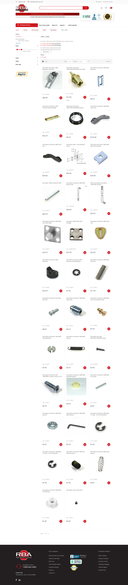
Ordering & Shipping (103, 564)
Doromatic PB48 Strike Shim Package (74, 222)
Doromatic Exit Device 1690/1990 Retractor (99, 68)
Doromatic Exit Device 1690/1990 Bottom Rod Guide (99, 145)
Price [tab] (17, 46)
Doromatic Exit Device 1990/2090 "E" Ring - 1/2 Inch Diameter (52, 452)
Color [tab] (17, 58)
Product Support (102, 567)
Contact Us (52, 573)
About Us (51, 570)
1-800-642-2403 (21, 1)
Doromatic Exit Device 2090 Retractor (50, 260)
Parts (44, 30)
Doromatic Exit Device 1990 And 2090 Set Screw (75, 452)
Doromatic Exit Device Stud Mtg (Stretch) (52, 298)
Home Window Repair (54, 564)
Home (17, 30)
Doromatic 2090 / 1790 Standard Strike (75, 145)
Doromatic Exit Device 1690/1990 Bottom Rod (75, 183)
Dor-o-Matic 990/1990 (45, 43)
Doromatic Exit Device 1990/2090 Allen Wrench (75, 414)
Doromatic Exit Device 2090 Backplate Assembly (50, 68)
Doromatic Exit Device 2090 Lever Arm (52, 145)
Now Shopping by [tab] (20, 39)
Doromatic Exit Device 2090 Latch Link (99, 222)
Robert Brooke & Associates (56, 555)
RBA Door (51, 561)
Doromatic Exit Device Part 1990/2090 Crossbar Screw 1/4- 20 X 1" (52, 375)
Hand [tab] (17, 61)
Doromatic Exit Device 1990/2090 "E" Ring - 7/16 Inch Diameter (99, 414)
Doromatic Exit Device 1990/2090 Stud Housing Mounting (99, 298)
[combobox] (60, 7)
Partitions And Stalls (54, 558)
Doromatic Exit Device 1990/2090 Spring (75, 337)
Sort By (75, 61)
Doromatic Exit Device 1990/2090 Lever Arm (99, 107)
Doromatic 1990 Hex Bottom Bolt (52, 183)
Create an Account (107, 1)
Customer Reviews (54, 567)
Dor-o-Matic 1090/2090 (46, 45)
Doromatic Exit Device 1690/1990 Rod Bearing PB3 (75, 375)
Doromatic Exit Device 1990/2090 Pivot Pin (99, 260)
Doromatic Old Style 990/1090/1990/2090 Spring (98, 337)
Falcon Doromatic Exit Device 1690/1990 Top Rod (98, 183)
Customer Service (103, 561)
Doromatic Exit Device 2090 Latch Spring (99, 452)
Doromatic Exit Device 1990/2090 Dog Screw (75, 298)
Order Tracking (102, 555)
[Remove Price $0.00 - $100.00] (16, 40)
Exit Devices (35, 30)
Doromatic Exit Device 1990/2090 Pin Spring (99, 375)
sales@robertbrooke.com (36, 1)
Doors (25, 30)
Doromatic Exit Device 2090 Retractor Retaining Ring (74, 260)
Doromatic (53, 30)
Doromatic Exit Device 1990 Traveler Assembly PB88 (50, 107)
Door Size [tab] (18, 64)
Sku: (44, 94)
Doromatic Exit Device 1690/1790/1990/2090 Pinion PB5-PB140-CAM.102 (75, 68)
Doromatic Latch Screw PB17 (74, 490)
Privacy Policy (102, 570)
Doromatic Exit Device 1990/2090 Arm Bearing (52, 490)
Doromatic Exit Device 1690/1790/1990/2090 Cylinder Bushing (74, 107)
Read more (46, 52)
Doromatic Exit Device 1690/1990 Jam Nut (52, 414)
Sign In (99, 1)
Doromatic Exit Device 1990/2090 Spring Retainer (52, 337)
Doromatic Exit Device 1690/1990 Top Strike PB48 (52, 222)
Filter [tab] (42, 55)
